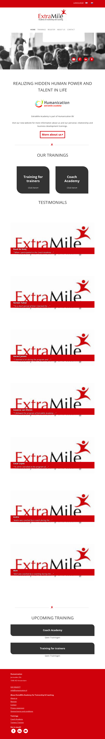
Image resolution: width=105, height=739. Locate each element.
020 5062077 (16, 687)
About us (61, 29)
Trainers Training (17, 722)
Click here (33, 187)
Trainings (41, 29)
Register (51, 29)
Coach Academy (17, 719)
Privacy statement (17, 708)
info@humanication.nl (19, 690)
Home (32, 29)
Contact (71, 29)
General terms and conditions (22, 711)
